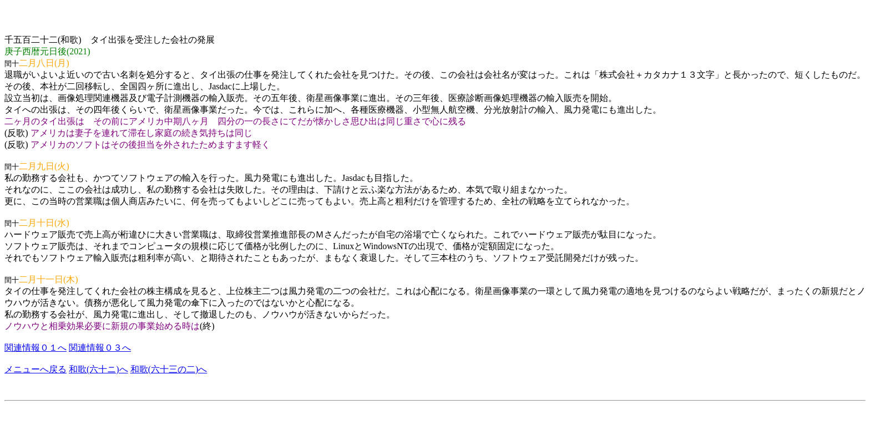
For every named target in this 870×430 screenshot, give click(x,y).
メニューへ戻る (35, 369)
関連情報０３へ (100, 347)
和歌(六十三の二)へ (169, 369)
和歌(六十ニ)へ (98, 369)
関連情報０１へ (35, 347)
